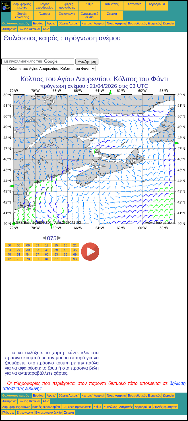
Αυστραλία (9, 29)
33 (37, 250)
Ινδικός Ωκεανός (29, 29)
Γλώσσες (44, 13)
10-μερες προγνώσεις (67, 5)
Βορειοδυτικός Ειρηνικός (144, 23)
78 (28, 259)
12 (47, 245)
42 (65, 250)
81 (37, 259)
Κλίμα (89, 4)
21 (75, 245)
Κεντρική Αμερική (93, 23)
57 (37, 254)
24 (9, 250)
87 (56, 259)
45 (75, 250)
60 (47, 254)
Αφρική (51, 23)
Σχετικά (112, 13)
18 (65, 245)
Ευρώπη (38, 23)
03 (18, 245)
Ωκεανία (168, 23)
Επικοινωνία (67, 13)
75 (18, 259)
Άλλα (46, 29)
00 (9, 245)
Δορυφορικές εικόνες (22, 5)
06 (28, 245)
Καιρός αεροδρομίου (44, 5)
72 (9, 259)
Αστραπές (134, 4)
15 (56, 245)
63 (56, 254)
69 (75, 254)
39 (56, 250)
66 (65, 254)
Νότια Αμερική (116, 23)
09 (37, 245)
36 (47, 250)
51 (18, 254)
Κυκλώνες (112, 4)
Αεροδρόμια (157, 4)
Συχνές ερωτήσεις (22, 15)
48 (9, 254)
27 (18, 250)
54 (28, 254)
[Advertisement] (46, 51)
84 (47, 259)
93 (75, 259)
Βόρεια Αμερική (69, 23)
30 (28, 250)
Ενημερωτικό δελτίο (89, 15)
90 (65, 259)
